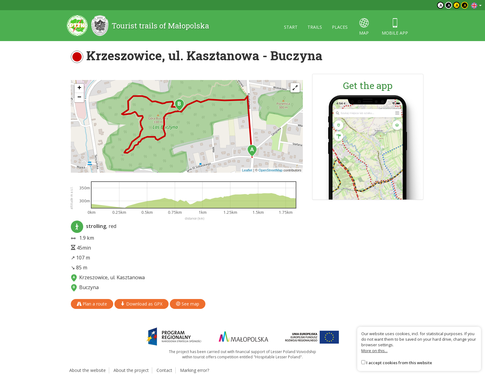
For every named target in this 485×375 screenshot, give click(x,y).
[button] (252, 151)
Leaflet (247, 170)
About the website (87, 370)
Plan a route (92, 304)
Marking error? (194, 370)
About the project (131, 370)
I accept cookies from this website (399, 362)
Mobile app (395, 27)
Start (291, 27)
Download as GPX (141, 304)
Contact (164, 370)
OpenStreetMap (271, 170)
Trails (314, 27)
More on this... (374, 350)
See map (187, 304)
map (364, 27)
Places (340, 27)
